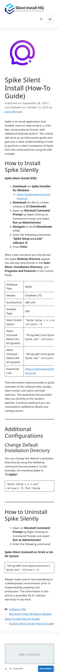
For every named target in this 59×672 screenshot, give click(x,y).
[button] (41, 19)
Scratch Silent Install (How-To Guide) (31, 623)
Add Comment (45, 668)
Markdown (16, 668)
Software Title (17, 609)
